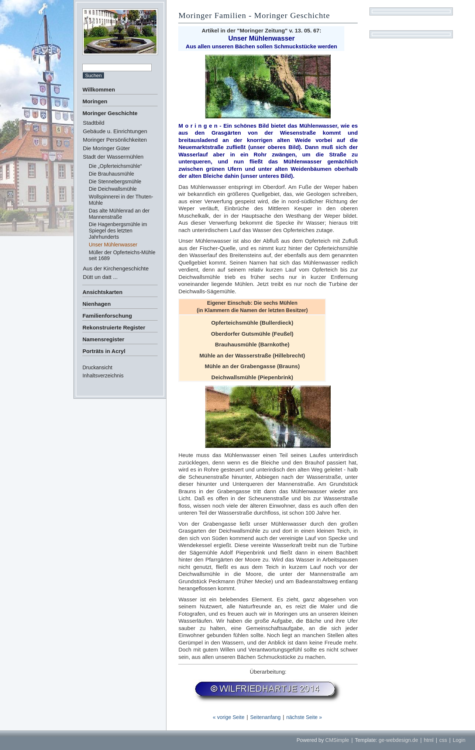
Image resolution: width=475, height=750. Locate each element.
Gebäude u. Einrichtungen (115, 131)
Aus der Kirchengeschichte (115, 268)
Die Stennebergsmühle (115, 181)
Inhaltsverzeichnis (102, 376)
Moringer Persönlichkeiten (115, 139)
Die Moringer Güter (106, 148)
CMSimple (337, 740)
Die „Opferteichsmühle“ (115, 166)
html (428, 740)
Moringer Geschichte (109, 113)
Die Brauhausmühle (111, 174)
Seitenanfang (265, 717)
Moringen (94, 101)
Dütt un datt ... (100, 277)
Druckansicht (97, 367)
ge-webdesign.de (398, 740)
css (443, 740)
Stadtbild (93, 123)
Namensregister (103, 339)
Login (459, 740)
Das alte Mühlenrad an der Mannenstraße (119, 214)
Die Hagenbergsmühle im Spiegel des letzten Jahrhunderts (118, 230)
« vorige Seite (229, 717)
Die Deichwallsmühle (113, 189)
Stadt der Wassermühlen (113, 156)
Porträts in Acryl (103, 351)
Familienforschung (107, 315)
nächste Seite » (304, 717)
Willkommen (98, 89)
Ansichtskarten (102, 292)
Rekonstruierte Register (113, 327)
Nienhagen (96, 304)
